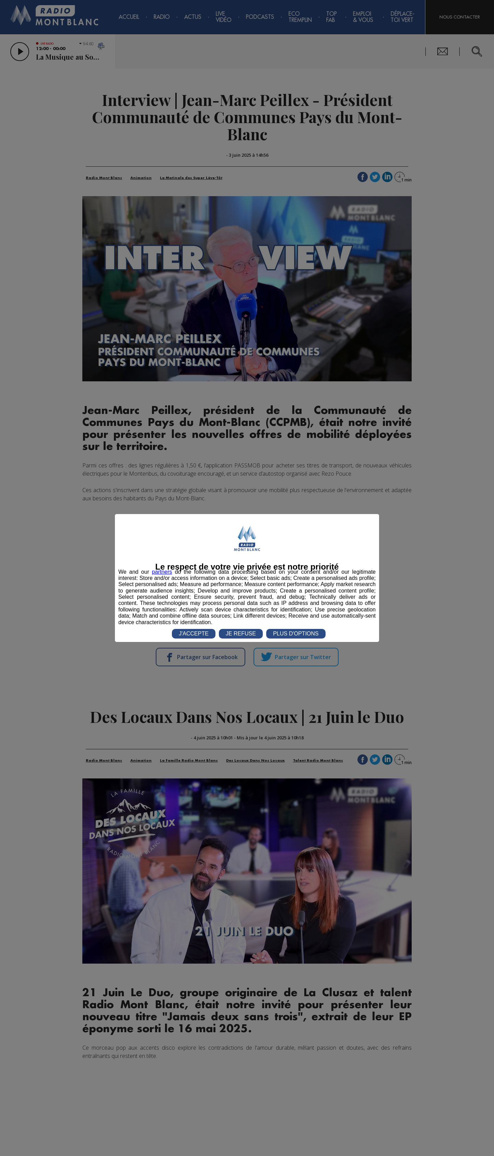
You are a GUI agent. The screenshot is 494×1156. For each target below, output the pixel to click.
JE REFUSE (241, 633)
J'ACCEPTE (194, 633)
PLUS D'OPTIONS (296, 633)
